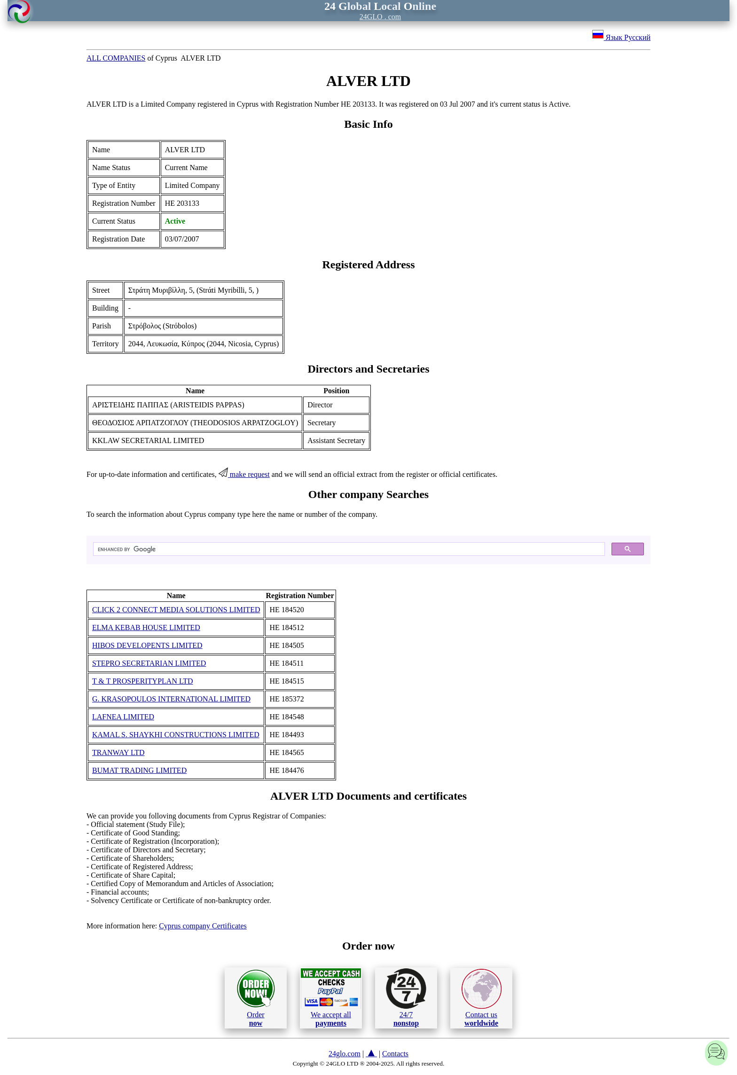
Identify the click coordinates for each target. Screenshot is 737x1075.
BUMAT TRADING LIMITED (139, 770)
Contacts (395, 1054)
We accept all (331, 997)
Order (256, 997)
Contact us (482, 998)
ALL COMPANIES (116, 58)
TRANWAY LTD (118, 752)
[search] (348, 549)
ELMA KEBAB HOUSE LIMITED (146, 627)
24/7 (406, 997)
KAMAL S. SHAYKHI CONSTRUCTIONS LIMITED (175, 735)
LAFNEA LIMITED (123, 717)
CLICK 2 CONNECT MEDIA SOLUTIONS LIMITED (176, 610)
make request (244, 474)
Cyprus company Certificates (203, 926)
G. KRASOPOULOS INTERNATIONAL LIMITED (171, 699)
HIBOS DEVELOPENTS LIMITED (147, 645)
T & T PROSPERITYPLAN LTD (142, 681)
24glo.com (345, 1054)
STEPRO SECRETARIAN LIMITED (149, 663)
